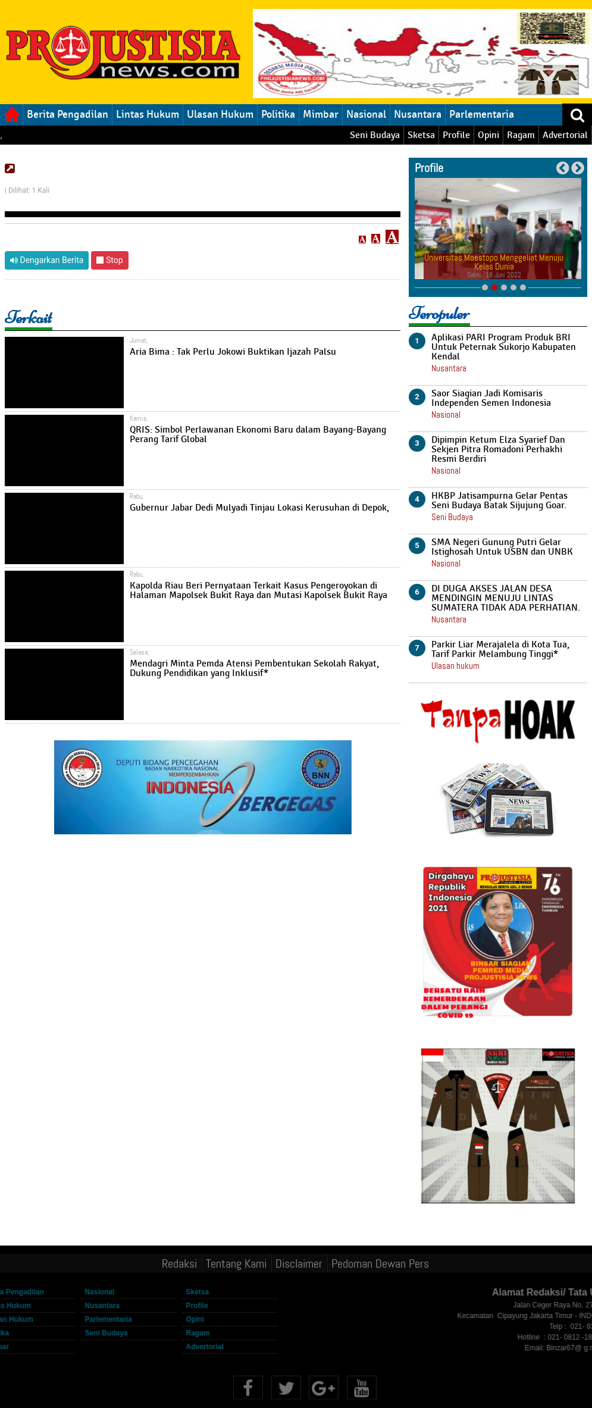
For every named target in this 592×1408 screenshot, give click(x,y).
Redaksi (179, 1261)
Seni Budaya (375, 135)
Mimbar (321, 114)
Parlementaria (481, 114)
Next (577, 168)
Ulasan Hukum (220, 114)
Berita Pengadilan (67, 114)
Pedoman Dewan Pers (380, 1261)
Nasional (366, 114)
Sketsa (421, 135)
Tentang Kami (236, 1261)
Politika (278, 114)
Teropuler (439, 313)
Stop (109, 260)
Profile (456, 135)
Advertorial (565, 135)
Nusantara (417, 114)
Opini (488, 135)
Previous (562, 168)
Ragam (521, 135)
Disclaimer (298, 1261)
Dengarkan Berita (46, 260)
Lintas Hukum (147, 114)
